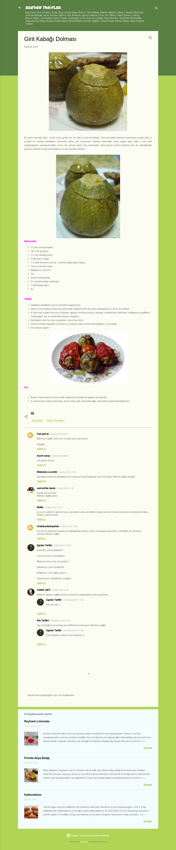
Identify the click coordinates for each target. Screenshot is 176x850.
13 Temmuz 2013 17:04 (73, 600)
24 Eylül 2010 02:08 (58, 434)
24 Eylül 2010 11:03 (67, 472)
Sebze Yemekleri (55, 420)
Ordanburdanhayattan (48, 526)
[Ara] (156, 8)
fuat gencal (43, 433)
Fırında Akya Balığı (37, 758)
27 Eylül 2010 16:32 (60, 590)
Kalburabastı (32, 794)
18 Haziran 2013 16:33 (60, 620)
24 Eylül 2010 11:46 (65, 488)
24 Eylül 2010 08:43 (59, 456)
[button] (150, 38)
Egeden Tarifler (44, 545)
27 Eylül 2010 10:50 (61, 545)
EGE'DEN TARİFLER (43, 7)
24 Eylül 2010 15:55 (68, 526)
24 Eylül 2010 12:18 (53, 507)
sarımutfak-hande (46, 488)
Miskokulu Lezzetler (47, 472)
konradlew (84, 842)
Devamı (148, 748)
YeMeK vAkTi (43, 590)
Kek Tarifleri (43, 620)
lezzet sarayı (43, 455)
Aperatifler (37, 420)
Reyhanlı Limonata (36, 721)
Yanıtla (41, 449)
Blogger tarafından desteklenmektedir (88, 835)
